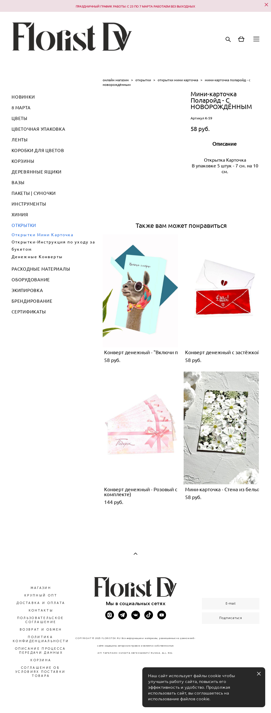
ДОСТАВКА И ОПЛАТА (40, 603)
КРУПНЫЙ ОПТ (40, 595)
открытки (143, 80)
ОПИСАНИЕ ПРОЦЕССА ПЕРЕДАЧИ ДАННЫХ (40, 651)
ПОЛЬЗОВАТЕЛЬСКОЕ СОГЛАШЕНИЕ (40, 620)
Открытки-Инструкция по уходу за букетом (53, 246)
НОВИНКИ (23, 97)
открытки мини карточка (178, 80)
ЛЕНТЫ (20, 139)
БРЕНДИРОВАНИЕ (32, 301)
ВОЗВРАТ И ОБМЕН (41, 629)
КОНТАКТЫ (41, 610)
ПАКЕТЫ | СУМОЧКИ (34, 193)
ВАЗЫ (18, 182)
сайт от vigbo (135, 699)
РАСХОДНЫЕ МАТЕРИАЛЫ (41, 269)
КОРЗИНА (40, 660)
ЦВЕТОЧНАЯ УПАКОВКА (38, 129)
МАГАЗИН (41, 588)
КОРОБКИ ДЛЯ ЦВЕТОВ (38, 150)
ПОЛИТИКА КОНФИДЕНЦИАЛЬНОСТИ (41, 639)
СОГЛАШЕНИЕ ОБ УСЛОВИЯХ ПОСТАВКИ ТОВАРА (40, 672)
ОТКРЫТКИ (24, 225)
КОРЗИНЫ (23, 161)
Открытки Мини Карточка (42, 234)
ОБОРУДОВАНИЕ (31, 279)
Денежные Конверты (37, 256)
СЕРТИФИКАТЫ (29, 311)
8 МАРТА (21, 107)
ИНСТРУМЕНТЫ (29, 204)
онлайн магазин (116, 80)
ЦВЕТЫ (19, 118)
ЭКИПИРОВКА (27, 290)
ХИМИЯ (20, 214)
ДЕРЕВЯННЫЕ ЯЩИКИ (37, 171)
